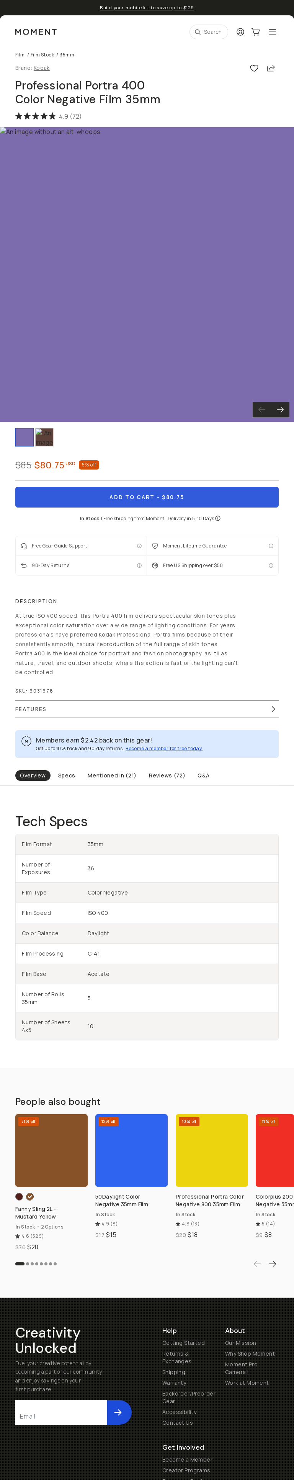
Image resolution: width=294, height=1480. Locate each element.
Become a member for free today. (164, 748)
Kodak (42, 67)
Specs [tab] (67, 775)
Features (146, 709)
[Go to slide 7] (50, 1328)
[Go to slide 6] (45, 1328)
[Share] (271, 68)
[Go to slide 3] (32, 1328)
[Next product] (272, 1328)
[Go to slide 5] (41, 1328)
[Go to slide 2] (27, 1328)
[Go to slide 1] (19, 1328)
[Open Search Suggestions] (208, 32)
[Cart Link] (256, 32)
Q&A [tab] (203, 775)
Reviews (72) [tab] (167, 775)
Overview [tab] (33, 775)
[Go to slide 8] (55, 1328)
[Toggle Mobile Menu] (272, 32)
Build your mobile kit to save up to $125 (147, 8)
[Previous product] (257, 1328)
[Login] (240, 32)
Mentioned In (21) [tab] (112, 775)
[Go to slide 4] (36, 1328)
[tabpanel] (147, 927)
